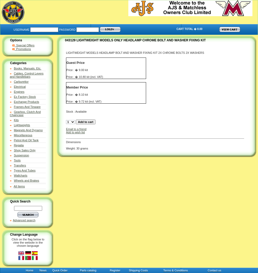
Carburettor (21, 81)
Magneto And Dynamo (28, 130)
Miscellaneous (23, 135)
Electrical (20, 86)
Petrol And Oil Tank (26, 140)
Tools (17, 160)
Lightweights (22, 125)
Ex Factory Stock (25, 96)
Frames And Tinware (27, 106)
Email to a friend (76, 129)
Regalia (19, 145)
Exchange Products (26, 101)
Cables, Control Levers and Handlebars (26, 75)
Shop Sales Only (25, 150)
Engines (19, 91)
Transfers (20, 165)
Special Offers (23, 45)
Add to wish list (75, 132)
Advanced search (24, 220)
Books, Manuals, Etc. (27, 68)
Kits (16, 120)
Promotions (21, 49)
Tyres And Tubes (25, 170)
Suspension (21, 155)
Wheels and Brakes (26, 180)
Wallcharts (20, 175)
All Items (19, 186)
